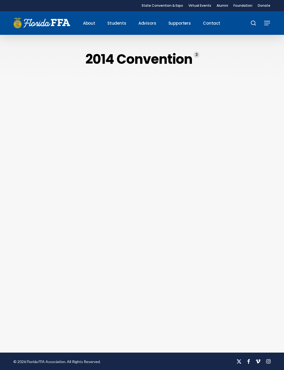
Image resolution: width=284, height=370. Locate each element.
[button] (267, 23)
